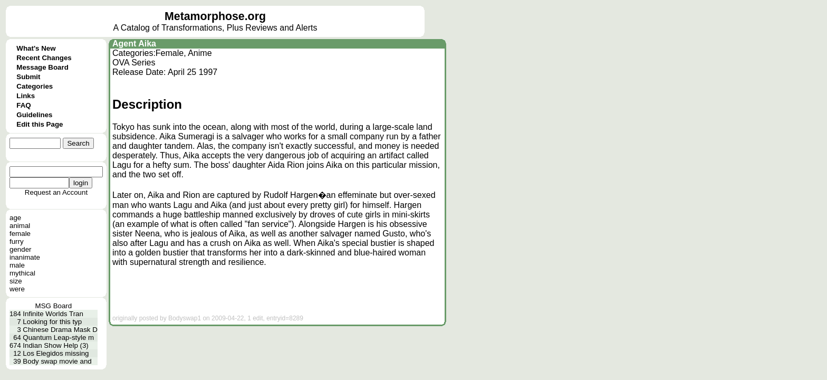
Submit (28, 77)
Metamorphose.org (215, 16)
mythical (22, 273)
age (15, 218)
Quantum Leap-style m (58, 337)
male (17, 265)
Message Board (42, 67)
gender (20, 249)
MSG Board (53, 306)
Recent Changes (43, 58)
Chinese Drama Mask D (60, 330)
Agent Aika (134, 43)
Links (25, 96)
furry (16, 241)
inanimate (24, 257)
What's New (35, 48)
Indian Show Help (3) (55, 345)
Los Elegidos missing (56, 353)
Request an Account (56, 192)
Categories (34, 86)
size (15, 281)
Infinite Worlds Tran (53, 314)
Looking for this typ (52, 322)
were (17, 289)
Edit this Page (39, 124)
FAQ (23, 105)
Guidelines (34, 115)
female (20, 234)
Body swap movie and (57, 361)
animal (19, 226)
